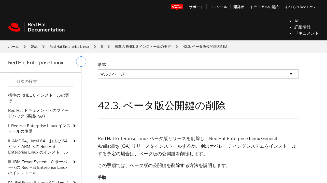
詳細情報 (302, 27)
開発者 (238, 7)
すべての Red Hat (301, 7)
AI (296, 21)
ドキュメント (306, 33)
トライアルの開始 (264, 7)
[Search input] (40, 81)
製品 (34, 46)
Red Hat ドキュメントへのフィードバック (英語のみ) (38, 113)
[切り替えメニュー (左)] (81, 61)
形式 (102, 64)
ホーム (13, 46)
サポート (196, 7)
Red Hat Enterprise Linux (69, 46)
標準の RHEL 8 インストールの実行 (143, 46)
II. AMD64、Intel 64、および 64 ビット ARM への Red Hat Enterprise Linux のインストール (38, 146)
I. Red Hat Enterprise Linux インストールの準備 (39, 128)
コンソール (218, 7)
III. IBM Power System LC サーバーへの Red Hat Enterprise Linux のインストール (37, 167)
